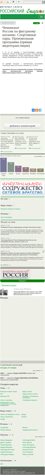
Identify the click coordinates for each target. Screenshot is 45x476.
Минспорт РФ (4, 396)
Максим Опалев (27, 449)
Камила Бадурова (6, 440)
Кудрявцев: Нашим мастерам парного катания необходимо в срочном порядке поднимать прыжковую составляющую (20, 254)
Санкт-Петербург (6, 217)
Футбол (24, 417)
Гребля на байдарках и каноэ (10, 414)
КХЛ (1, 394)
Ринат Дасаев (27, 442)
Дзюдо (24, 414)
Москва (24, 427)
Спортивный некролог (29, 400)
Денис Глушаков (5, 442)
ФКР (1, 464)
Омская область (5, 430)
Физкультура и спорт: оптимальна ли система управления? (8, 404)
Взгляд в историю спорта (8, 391)
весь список (36, 370)
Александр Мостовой (7, 449)
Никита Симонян (28, 454)
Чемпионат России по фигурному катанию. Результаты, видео (21, 227)
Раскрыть (22, 281)
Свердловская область (30, 430)
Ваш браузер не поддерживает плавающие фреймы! (22, 330)
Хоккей (2, 419)
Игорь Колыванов (28, 445)
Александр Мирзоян (29, 447)
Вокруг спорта (27, 391)
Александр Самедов (7, 454)
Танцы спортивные (6, 417)
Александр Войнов (22, 289)
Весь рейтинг (38, 156)
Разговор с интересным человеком (30, 397)
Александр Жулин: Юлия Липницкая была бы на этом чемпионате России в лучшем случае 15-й (18, 241)
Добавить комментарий (22, 126)
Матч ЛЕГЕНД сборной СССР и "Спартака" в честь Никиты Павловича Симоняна (21, 141)
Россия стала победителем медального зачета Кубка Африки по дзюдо (34, 141)
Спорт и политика (6, 400)
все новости (4, 265)
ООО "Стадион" (21, 471)
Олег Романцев (27, 452)
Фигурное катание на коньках (10, 209)
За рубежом (4, 427)
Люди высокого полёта (30, 394)
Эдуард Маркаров (6, 447)
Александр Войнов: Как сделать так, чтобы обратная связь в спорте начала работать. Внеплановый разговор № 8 (7, 143)
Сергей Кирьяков (6, 445)
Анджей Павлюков (6, 452)
